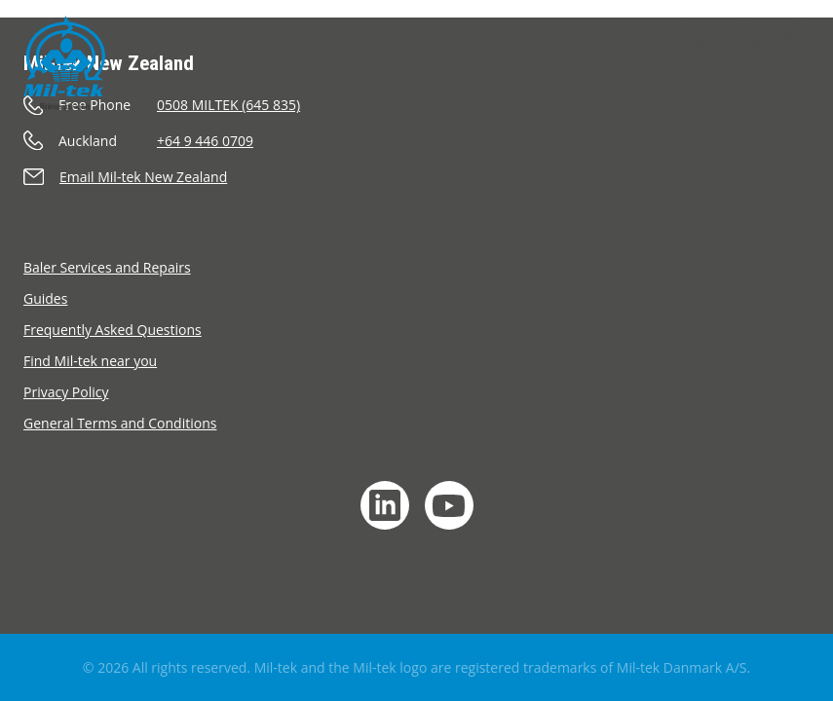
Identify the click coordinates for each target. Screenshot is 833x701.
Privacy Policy (65, 392)
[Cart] (696, 36)
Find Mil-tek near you (90, 360)
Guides (45, 298)
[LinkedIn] (384, 505)
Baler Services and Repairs (107, 267)
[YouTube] (449, 505)
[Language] (797, 36)
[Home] (64, 63)
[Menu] (790, 91)
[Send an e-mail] (416, 176)
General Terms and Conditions (119, 423)
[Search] (748, 36)
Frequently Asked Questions (112, 329)
